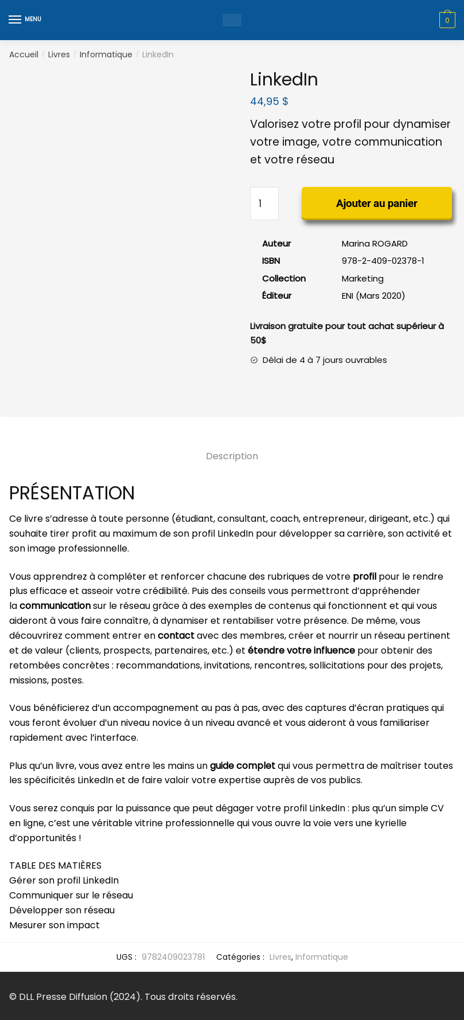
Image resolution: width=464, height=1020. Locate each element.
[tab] (232, 447)
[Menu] (26, 20)
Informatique (106, 54)
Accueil (23, 54)
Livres (59, 54)
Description (232, 456)
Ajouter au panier (377, 203)
